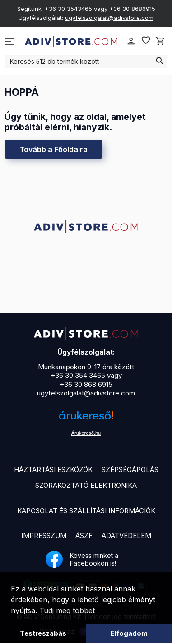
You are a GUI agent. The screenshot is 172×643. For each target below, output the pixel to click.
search (159, 61)
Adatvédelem (126, 535)
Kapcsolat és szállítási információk (86, 510)
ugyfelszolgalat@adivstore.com (109, 17)
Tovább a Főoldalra (53, 149)
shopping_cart (160, 41)
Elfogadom (129, 633)
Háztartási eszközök (53, 469)
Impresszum (43, 535)
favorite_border (146, 40)
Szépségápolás (130, 469)
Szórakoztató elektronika (86, 485)
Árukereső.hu (86, 433)
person (131, 41)
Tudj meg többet (67, 610)
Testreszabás (43, 633)
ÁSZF (84, 535)
